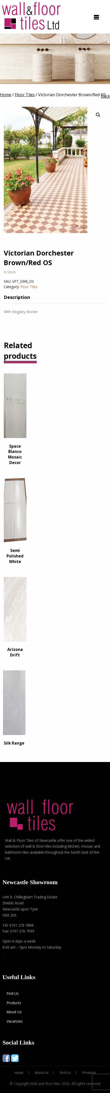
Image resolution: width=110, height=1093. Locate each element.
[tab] (21, 297)
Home (18, 1072)
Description (17, 297)
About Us (14, 1011)
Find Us (13, 993)
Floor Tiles (29, 286)
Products (14, 1002)
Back (105, 96)
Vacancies (15, 1021)
